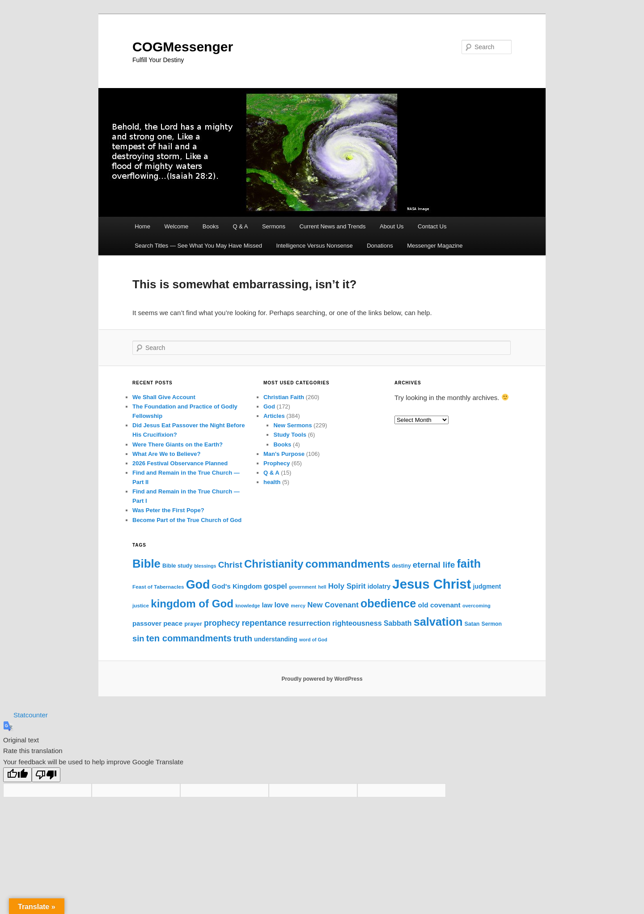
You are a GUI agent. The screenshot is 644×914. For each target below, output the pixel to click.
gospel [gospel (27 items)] (275, 586)
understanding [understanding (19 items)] (275, 639)
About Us (391, 226)
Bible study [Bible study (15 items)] (177, 566)
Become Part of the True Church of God (187, 520)
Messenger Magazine (434, 245)
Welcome (176, 226)
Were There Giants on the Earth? (177, 444)
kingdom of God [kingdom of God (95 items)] (192, 604)
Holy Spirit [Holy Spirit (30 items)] (347, 586)
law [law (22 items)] (267, 605)
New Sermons (292, 425)
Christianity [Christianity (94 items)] (274, 564)
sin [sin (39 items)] (138, 638)
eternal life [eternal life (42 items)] (434, 564)
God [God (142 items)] (198, 584)
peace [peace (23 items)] (172, 623)
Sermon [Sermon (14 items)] (492, 624)
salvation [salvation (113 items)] (438, 621)
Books (211, 226)
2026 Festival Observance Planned (180, 463)
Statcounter (30, 715)
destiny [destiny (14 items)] (401, 566)
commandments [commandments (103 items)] (347, 564)
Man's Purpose (284, 454)
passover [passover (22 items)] (146, 623)
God (269, 406)
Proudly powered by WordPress (321, 679)
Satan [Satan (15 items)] (472, 624)
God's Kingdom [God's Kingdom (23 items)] (237, 586)
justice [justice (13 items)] (140, 605)
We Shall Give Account (163, 397)
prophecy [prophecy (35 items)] (222, 623)
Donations (380, 245)
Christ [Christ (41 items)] (230, 564)
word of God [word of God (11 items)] (313, 639)
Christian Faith (283, 397)
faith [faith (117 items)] (469, 563)
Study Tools (289, 434)
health (271, 482)
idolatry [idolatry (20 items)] (379, 586)
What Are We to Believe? (166, 454)
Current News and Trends (332, 226)
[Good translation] (17, 774)
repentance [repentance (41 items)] (264, 623)
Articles (274, 416)
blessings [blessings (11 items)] (205, 566)
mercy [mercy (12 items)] (298, 605)
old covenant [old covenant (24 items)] (439, 605)
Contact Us (432, 226)
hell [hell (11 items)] (322, 587)
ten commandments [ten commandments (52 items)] (189, 638)
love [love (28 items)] (281, 605)
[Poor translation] (46, 774)
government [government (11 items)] (302, 587)
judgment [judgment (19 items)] (487, 586)
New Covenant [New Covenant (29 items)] (333, 605)
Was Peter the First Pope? (168, 510)
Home (142, 226)
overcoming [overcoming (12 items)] (476, 605)
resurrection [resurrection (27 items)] (309, 623)
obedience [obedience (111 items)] (388, 603)
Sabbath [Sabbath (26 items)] (398, 623)
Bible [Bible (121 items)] (146, 563)
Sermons (273, 226)
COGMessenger (182, 46)
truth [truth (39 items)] (242, 638)
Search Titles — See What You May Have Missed (198, 245)
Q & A (240, 226)
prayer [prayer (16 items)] (193, 623)
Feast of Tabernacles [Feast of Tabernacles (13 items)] (158, 587)
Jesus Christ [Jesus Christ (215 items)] (431, 584)
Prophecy (276, 463)
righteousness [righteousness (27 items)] (357, 623)
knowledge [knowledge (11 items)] (247, 605)
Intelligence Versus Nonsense (314, 245)
